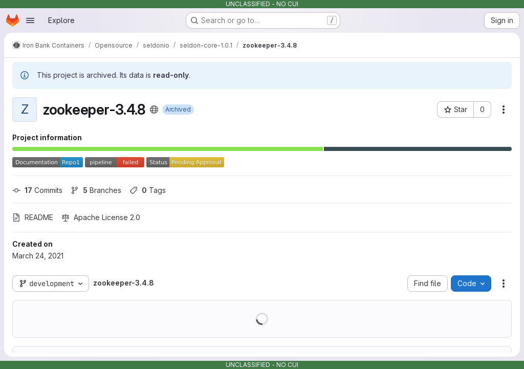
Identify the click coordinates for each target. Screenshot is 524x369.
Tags (147, 190)
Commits (37, 190)
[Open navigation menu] (30, 20)
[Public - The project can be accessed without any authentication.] (154, 109)
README (32, 217)
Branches (96, 190)
